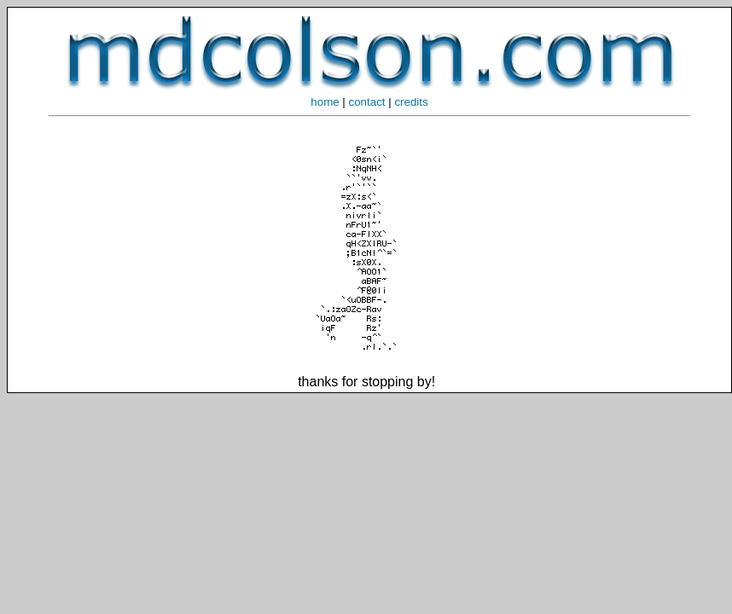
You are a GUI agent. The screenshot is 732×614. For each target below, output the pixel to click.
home (325, 102)
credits (410, 102)
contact (367, 102)
